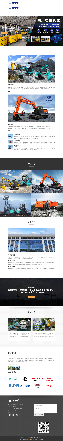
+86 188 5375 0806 (18, 408)
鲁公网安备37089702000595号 (37, 439)
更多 (9, 91)
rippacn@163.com (15, 410)
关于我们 (3, 33)
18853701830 (13, 406)
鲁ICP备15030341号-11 (24, 439)
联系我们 (10, 33)
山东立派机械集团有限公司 (32, 437)
